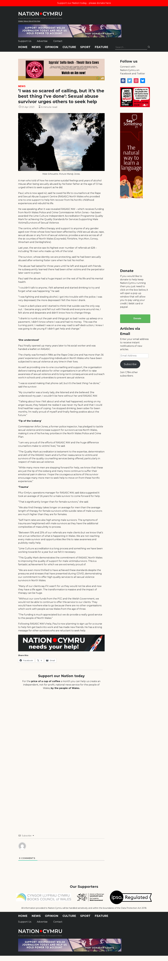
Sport (85, 47)
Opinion (51, 47)
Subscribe (130, 364)
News (36, 47)
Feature (101, 47)
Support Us (24, 41)
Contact (57, 41)
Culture (69, 47)
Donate (137, 318)
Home (22, 47)
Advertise (42, 41)
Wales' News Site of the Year (29, 21)
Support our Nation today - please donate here (84, 3)
